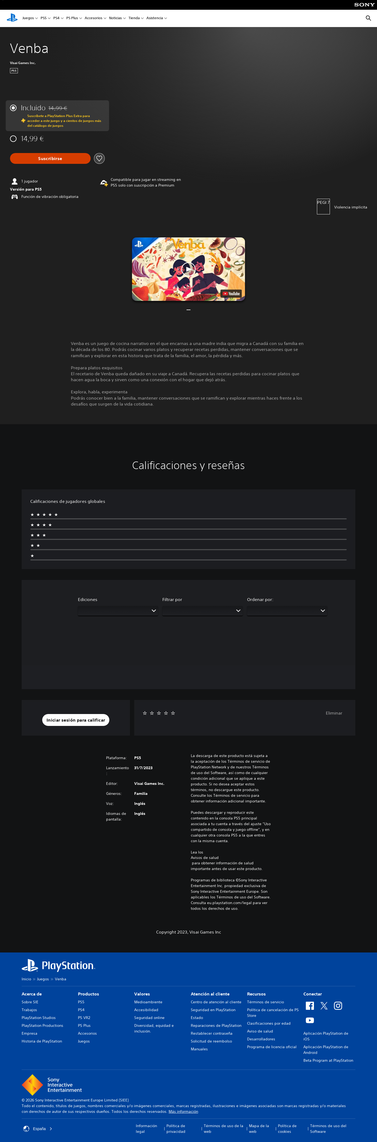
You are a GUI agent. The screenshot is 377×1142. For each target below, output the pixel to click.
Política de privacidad (175, 1128)
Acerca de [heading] (32, 994)
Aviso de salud (260, 1031)
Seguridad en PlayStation (213, 1009)
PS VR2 (84, 1017)
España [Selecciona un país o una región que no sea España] (38, 1128)
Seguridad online (149, 1017)
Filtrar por (172, 599)
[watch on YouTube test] (231, 294)
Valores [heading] (142, 994)
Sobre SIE (30, 1002)
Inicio (26, 979)
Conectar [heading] (312, 994)
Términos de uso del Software (328, 1128)
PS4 (56, 18)
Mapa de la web (259, 1128)
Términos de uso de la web (223, 1128)
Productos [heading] (88, 994)
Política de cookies (287, 1128)
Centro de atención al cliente (216, 1002)
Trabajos (29, 1009)
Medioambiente (148, 1002)
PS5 (44, 18)
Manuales (199, 1049)
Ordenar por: (260, 599)
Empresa (29, 1033)
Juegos (28, 18)
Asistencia (154, 18)
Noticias (115, 18)
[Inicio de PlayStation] (12, 18)
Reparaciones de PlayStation (216, 1025)
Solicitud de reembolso (211, 1041)
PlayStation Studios (39, 1017)
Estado (197, 1017)
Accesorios (93, 18)
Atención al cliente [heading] (210, 994)
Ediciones (87, 599)
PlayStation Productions (42, 1025)
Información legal (146, 1128)
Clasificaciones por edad (269, 1023)
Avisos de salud (205, 857)
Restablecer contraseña (211, 1033)
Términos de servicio (265, 1002)
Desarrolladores (261, 1039)
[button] (188, 269)
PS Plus (72, 18)
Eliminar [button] (334, 713)
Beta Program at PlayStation (328, 1060)
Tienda (134, 18)
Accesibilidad (146, 1009)
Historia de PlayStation (42, 1041)
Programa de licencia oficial (272, 1046)
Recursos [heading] (256, 994)
